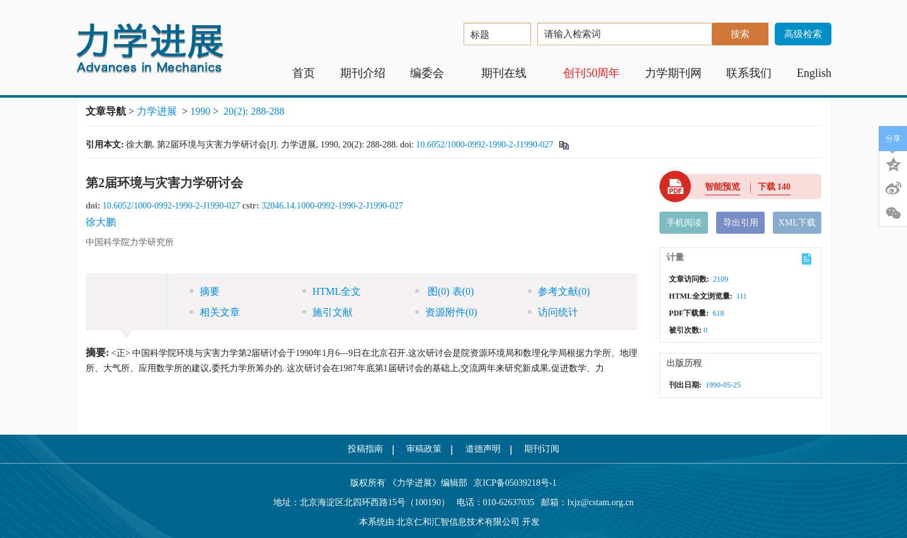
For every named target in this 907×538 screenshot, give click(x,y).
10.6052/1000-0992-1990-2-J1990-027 (484, 144)
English (814, 73)
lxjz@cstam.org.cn (601, 502)
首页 (303, 73)
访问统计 (553, 312)
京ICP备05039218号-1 (512, 483)
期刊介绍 (362, 73)
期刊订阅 (541, 449)
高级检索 (803, 34)
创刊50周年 (591, 73)
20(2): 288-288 (254, 111)
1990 (200, 111)
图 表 (444, 291)
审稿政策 (424, 449)
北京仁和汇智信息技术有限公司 (458, 522)
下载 (774, 187)
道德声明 (483, 449)
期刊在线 (510, 73)
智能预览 (722, 187)
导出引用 (740, 222)
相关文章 (215, 312)
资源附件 (446, 312)
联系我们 (749, 73)
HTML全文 (331, 291)
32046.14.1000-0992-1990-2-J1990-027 (332, 205)
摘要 (205, 291)
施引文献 (327, 312)
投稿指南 (365, 449)
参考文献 (559, 291)
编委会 (433, 73)
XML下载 (797, 222)
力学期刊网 (673, 73)
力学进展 (157, 111)
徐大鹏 (101, 222)
